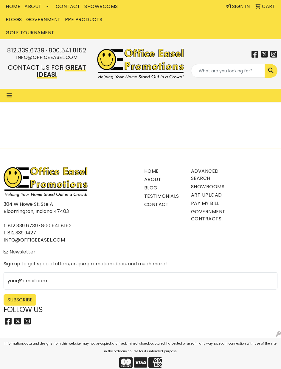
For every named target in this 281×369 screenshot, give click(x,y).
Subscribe (19, 299)
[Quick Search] (228, 71)
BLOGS (14, 19)
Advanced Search (205, 175)
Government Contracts (208, 215)
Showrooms (208, 186)
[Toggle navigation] (9, 95)
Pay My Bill (205, 203)
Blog (151, 187)
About (153, 179)
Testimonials (161, 196)
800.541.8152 (67, 50)
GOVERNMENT (43, 19)
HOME (13, 6)
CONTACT (68, 6)
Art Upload (206, 194)
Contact (156, 204)
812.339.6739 (25, 50)
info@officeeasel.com (46, 57)
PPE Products (84, 19)
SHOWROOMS (101, 6)
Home (151, 171)
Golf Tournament (30, 32)
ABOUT (33, 6)
